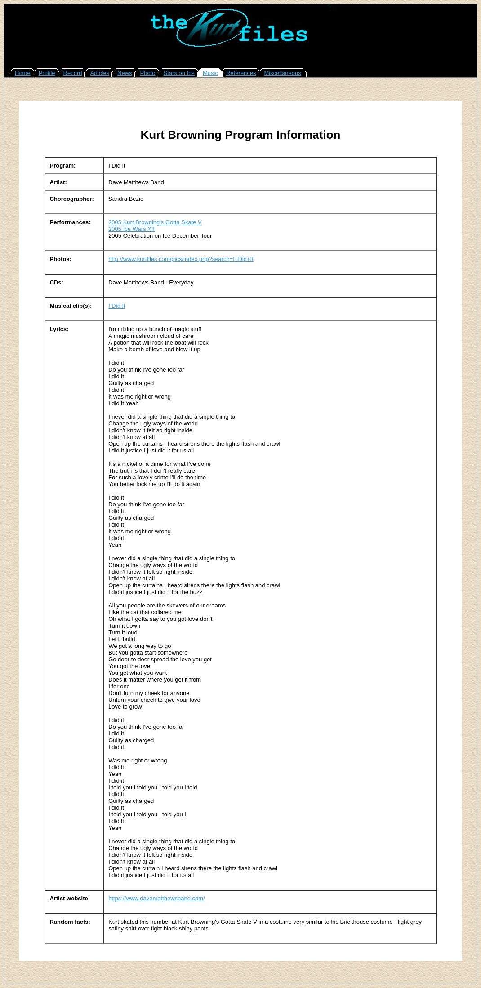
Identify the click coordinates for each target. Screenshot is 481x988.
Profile (47, 73)
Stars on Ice (179, 73)
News (124, 73)
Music (210, 73)
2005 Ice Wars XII (131, 229)
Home (23, 73)
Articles (99, 73)
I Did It (116, 305)
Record (72, 73)
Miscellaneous (282, 73)
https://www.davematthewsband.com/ (156, 898)
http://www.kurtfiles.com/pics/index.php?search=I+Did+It (181, 259)
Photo (148, 73)
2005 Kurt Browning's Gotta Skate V (155, 222)
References (241, 73)
